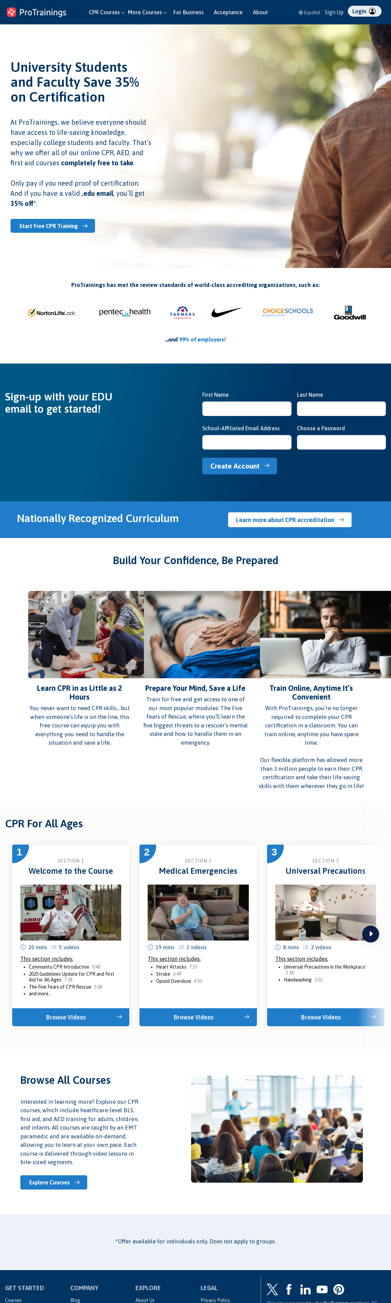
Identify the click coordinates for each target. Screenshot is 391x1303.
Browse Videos (67, 1016)
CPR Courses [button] (107, 12)
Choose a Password (321, 428)
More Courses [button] (147, 12)
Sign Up (334, 12)
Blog (75, 1298)
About (260, 12)
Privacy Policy (215, 1298)
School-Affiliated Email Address (241, 428)
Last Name (310, 394)
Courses (13, 1298)
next (370, 933)
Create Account (237, 465)
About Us (144, 1298)
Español (309, 12)
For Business (188, 12)
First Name (215, 394)
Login (364, 11)
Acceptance (228, 12)
